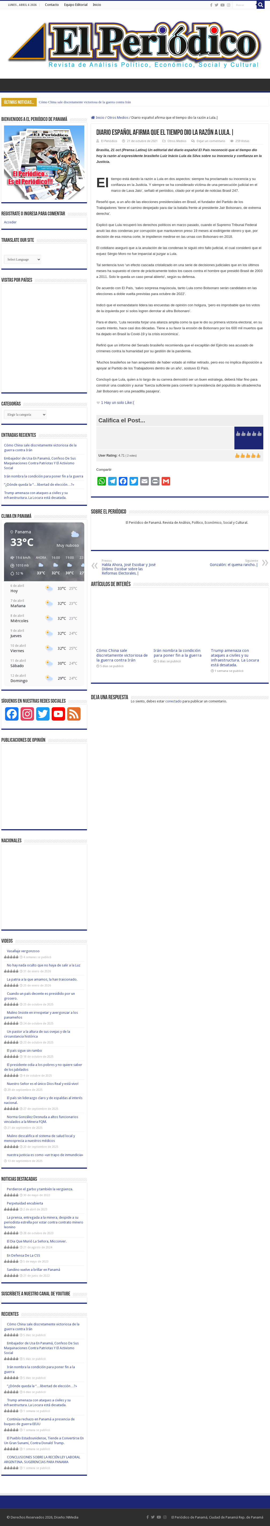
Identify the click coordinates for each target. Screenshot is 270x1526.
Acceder (10, 222)
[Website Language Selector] (22, 259)
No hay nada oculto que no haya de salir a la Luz (43, 965)
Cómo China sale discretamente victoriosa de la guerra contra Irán (85, 102)
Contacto (52, 5)
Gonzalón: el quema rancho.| (230, 563)
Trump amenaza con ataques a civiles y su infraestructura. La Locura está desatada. (235, 657)
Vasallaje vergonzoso (23, 951)
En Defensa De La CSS (23, 1255)
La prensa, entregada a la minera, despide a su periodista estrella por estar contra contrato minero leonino (43, 1222)
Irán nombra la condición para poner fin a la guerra (177, 653)
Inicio (97, 5)
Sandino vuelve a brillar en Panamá (33, 1270)
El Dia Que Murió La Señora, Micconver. (37, 1241)
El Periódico (109, 141)
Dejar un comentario (211, 141)
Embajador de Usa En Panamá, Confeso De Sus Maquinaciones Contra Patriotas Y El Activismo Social (40, 463)
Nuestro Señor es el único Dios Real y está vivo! (42, 1084)
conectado (173, 701)
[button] (18, 566)
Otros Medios (117, 118)
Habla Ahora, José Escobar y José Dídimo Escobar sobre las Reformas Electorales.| (129, 567)
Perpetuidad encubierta (25, 1203)
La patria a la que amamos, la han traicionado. (42, 979)
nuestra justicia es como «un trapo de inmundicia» (45, 1155)
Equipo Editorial (76, 5)
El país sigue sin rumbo (24, 1051)
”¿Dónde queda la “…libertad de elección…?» (39, 485)
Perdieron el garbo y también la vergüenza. (40, 1189)
